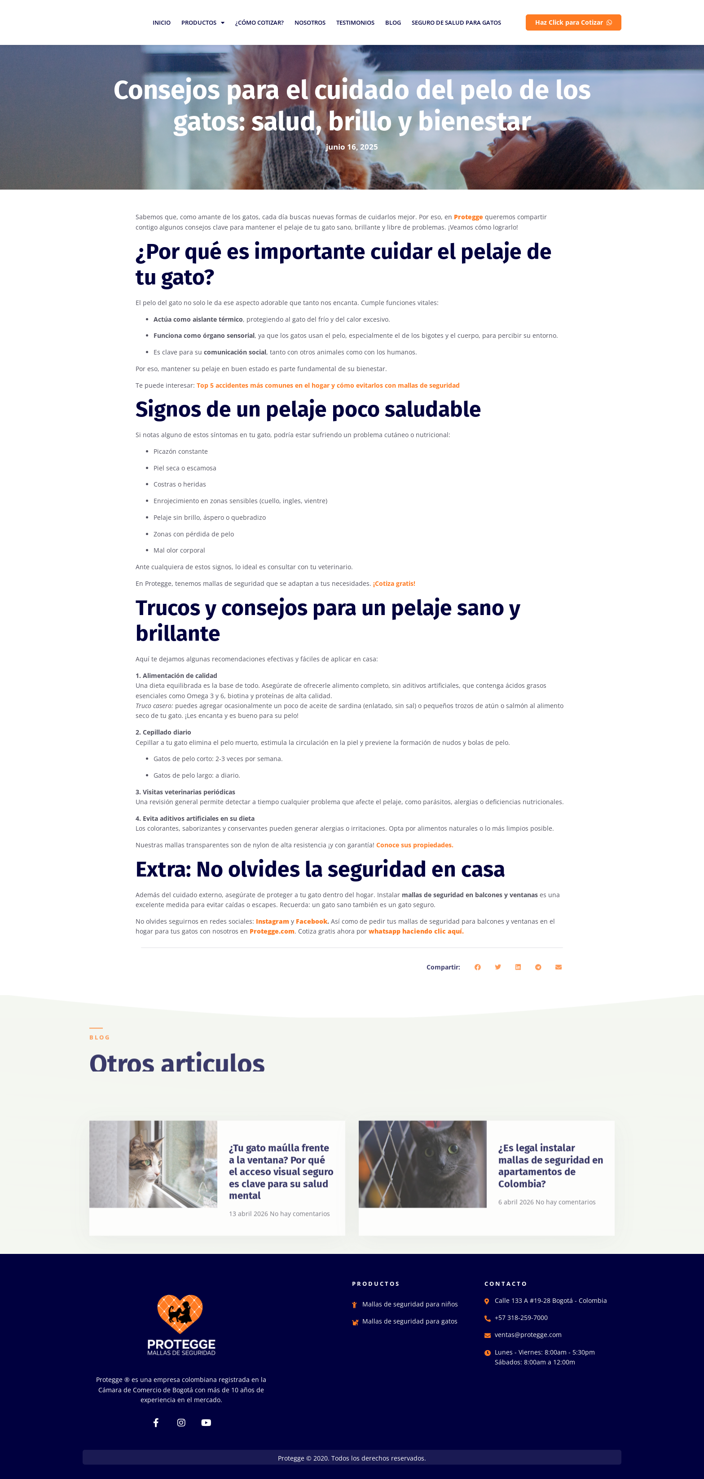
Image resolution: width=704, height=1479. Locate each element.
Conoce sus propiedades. (414, 845)
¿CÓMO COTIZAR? (259, 22)
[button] (477, 980)
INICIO (162, 22)
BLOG (393, 22)
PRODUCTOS (202, 22)
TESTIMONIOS (355, 22)
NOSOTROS (310, 22)
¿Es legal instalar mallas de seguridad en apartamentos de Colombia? (550, 1242)
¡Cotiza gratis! (394, 583)
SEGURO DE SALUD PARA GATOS (456, 22)
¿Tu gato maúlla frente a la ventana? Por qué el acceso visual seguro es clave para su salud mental (281, 1248)
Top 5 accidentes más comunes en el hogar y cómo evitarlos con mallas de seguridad (328, 385)
